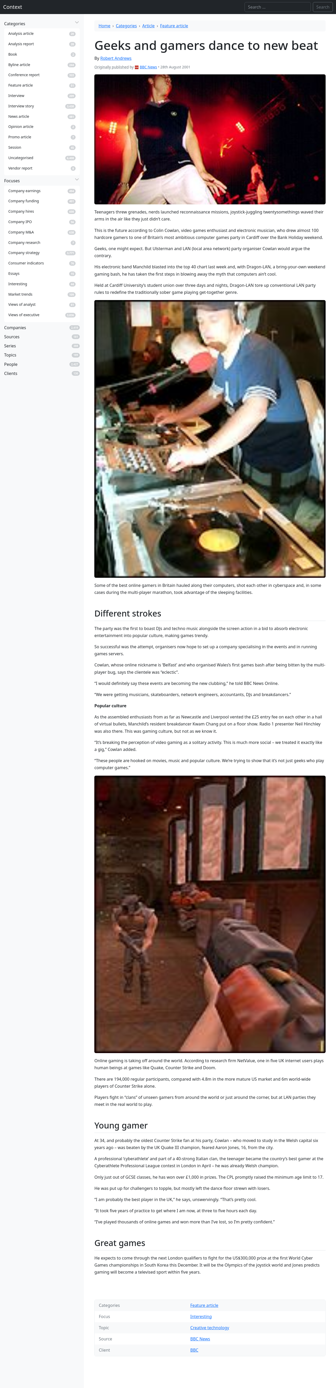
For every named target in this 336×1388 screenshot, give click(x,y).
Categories (126, 26)
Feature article (174, 26)
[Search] (278, 7)
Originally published (111, 66)
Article (148, 26)
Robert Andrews (115, 58)
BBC (194, 1350)
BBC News (148, 66)
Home (104, 26)
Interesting (201, 1316)
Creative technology (209, 1328)
